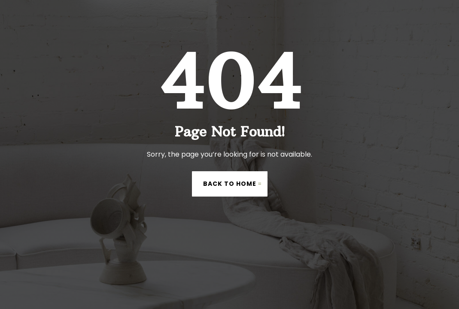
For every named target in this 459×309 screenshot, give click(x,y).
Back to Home (229, 183)
